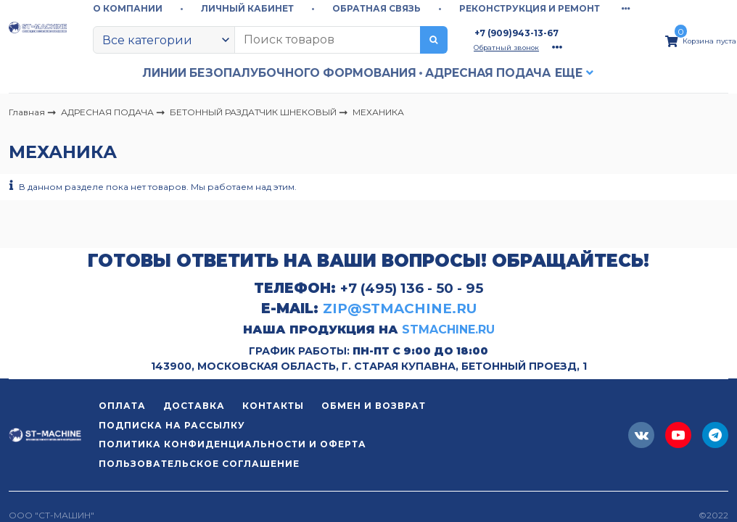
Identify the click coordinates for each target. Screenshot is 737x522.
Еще (568, 73)
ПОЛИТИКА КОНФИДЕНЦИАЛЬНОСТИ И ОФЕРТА (232, 444)
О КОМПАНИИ (127, 8)
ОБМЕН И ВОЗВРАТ (373, 406)
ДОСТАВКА (194, 406)
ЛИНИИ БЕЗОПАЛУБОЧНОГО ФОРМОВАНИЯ (279, 73)
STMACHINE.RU (448, 329)
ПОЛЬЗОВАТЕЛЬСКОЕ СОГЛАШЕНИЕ (199, 464)
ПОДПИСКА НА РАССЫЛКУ (172, 425)
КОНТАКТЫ (273, 406)
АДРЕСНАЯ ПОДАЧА (488, 73)
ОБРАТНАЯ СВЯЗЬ (376, 8)
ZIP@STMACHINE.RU (400, 308)
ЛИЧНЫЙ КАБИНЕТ (247, 8)
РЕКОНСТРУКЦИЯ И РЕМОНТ (529, 8)
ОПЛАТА (122, 406)
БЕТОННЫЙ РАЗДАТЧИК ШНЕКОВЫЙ (254, 111)
